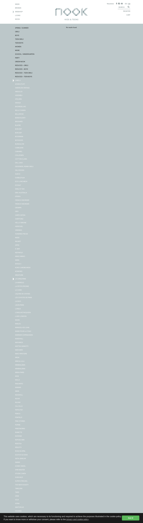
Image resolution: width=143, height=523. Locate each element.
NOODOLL (19, 395)
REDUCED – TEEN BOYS (23, 77)
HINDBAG (18, 230)
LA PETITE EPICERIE (22, 286)
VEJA (17, 500)
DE (126, 4)
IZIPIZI (17, 245)
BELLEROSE (19, 114)
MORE (17, 50)
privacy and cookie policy (77, 519)
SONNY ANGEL (20, 466)
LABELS (18, 80)
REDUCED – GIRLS (21, 65)
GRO (16, 211)
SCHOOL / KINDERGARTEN (24, 54)
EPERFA (17, 196)
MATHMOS (19, 342)
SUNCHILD (19, 477)
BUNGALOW (19, 144)
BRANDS (18, 8)
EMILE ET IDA (19, 189)
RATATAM (18, 436)
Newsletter (110, 4)
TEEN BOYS (19, 43)
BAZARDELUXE (20, 106)
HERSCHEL (19, 226)
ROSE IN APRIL (20, 451)
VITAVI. (17, 503)
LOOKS (17, 15)
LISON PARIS (19, 305)
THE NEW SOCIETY (21, 485)
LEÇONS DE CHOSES (22, 294)
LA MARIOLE (19, 282)
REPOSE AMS (19, 440)
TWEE (17, 492)
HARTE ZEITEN (20, 215)
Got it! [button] (130, 518)
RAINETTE (18, 432)
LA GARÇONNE (20, 279)
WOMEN (18, 47)
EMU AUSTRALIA (21, 193)
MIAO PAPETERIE (21, 354)
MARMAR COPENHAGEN (24, 335)
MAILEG (18, 324)
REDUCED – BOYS (21, 69)
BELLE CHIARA (20, 110)
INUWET (18, 241)
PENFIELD (18, 417)
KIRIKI (17, 260)
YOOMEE (18, 511)
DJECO (17, 174)
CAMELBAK (19, 148)
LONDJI (18, 309)
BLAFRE (18, 125)
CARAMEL (18, 151)
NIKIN (17, 391)
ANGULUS (18, 91)
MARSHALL (19, 339)
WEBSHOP (19, 12)
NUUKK (17, 402)
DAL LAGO (19, 163)
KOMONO (18, 271)
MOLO (17, 380)
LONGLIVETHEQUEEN (23, 312)
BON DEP (18, 129)
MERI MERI (19, 350)
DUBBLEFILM (20, 178)
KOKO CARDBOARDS (22, 267)
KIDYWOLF (19, 253)
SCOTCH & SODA (21, 455)
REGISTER (125, 11)
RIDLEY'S (18, 447)
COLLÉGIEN (19, 155)
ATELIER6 (18, 99)
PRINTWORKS (20, 429)
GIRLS (17, 32)
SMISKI (17, 462)
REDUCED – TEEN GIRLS (23, 73)
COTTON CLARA (21, 159)
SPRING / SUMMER (21, 28)
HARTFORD (19, 219)
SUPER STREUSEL (21, 481)
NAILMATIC (19, 384)
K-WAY (17, 249)
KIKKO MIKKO (20, 256)
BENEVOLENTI (20, 118)
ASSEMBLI (18, 95)
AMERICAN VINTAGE (22, 88)
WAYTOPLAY (19, 507)
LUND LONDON (20, 316)
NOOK (17, 19)
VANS (17, 496)
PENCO (17, 414)
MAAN (17, 320)
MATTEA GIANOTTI (21, 346)
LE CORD (18, 290)
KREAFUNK (19, 275)
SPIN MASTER (20, 470)
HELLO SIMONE (20, 223)
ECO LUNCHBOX (21, 181)
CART (127, 15)
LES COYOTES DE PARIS (23, 297)
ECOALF (18, 185)
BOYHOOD (19, 140)
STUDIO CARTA (20, 473)
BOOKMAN (19, 136)
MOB (17, 376)
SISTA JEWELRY (20, 458)
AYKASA (18, 103)
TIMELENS (18, 488)
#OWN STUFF (20, 84)
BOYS (17, 35)
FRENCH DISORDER (22, 200)
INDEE (17, 238)
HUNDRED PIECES (21, 234)
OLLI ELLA (18, 406)
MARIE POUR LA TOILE (23, 331)
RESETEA (18, 443)
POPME (17, 425)
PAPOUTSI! (19, 410)
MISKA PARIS (19, 372)
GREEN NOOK (20, 62)
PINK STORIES (20, 421)
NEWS (17, 4)
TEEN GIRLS (19, 39)
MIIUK (17, 357)
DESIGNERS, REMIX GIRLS (24, 166)
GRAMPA (18, 208)
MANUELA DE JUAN (22, 327)
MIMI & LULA (19, 361)
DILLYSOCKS (19, 170)
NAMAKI (18, 387)
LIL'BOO (18, 301)
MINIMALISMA (20, 365)
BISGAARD (19, 121)
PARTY (17, 58)
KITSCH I (18, 264)
